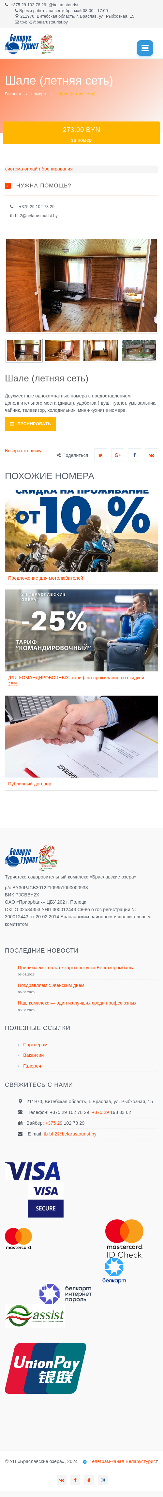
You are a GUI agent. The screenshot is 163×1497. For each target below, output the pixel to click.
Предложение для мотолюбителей (45, 578)
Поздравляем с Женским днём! (52, 985)
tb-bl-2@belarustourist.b (43, 22)
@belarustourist (63, 5)
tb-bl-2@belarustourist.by (34, 216)
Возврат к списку (23, 450)
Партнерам (35, 1044)
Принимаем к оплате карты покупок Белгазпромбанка (76, 967)
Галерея (32, 1066)
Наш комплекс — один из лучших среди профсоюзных (77, 1003)
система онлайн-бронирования (39, 168)
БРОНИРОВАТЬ (30, 424)
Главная (13, 94)
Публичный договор (29, 783)
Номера (38, 94)
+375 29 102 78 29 (28, 5)
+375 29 (101, 1112)
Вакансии (33, 1055)
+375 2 (52, 1123)
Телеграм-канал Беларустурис (122, 1461)
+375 (24, 206)
